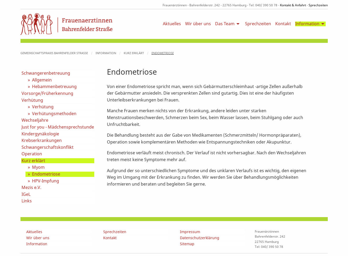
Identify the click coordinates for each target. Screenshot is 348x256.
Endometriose (163, 53)
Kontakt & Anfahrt (293, 5)
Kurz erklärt (134, 53)
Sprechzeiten (318, 5)
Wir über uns (37, 238)
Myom (38, 167)
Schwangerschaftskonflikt (48, 147)
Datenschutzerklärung (199, 238)
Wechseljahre (35, 120)
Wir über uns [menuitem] (198, 24)
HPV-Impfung (45, 181)
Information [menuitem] (307, 24)
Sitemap (187, 244)
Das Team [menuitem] (225, 24)
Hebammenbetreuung (54, 86)
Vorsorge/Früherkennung (47, 93)
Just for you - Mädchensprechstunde (58, 127)
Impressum (190, 232)
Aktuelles (34, 232)
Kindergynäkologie (40, 134)
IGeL (26, 194)
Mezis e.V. (31, 187)
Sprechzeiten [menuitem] (258, 24)
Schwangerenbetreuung (46, 73)
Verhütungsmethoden (54, 113)
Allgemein (42, 80)
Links (27, 201)
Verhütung (32, 100)
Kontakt (110, 238)
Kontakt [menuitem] (283, 24)
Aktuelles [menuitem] (172, 24)
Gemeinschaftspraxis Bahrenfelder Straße (54, 53)
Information (106, 53)
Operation (32, 154)
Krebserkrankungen (42, 140)
